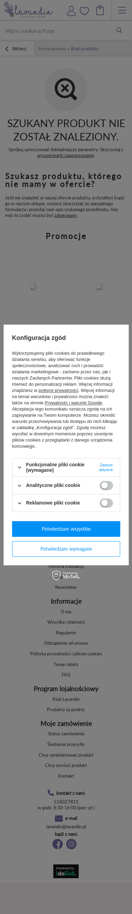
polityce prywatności (58, 390)
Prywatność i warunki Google (73, 402)
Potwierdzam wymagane (66, 549)
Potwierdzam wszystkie (66, 529)
